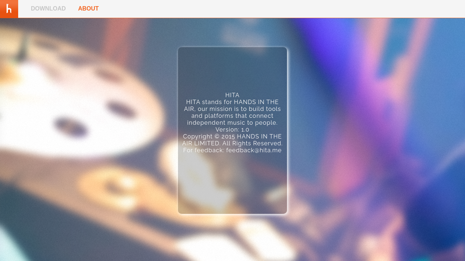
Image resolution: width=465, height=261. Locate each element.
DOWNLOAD (48, 8)
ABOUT (88, 8)
